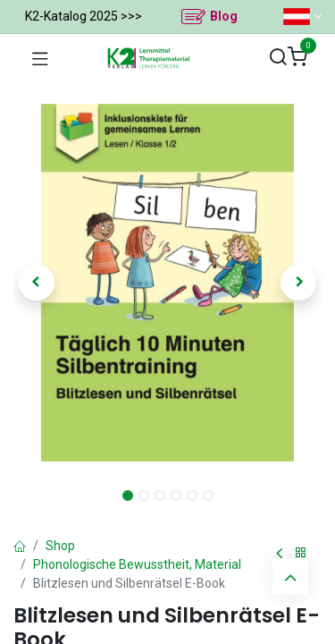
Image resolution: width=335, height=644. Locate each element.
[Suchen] (278, 58)
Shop (60, 545)
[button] (36, 283)
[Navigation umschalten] (40, 58)
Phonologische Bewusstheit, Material (137, 564)
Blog (224, 16)
